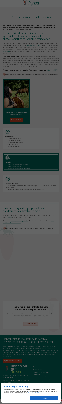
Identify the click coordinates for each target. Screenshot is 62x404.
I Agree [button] (44, 398)
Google (29, 392)
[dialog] (31, 393)
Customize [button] (17, 398)
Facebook (36, 392)
